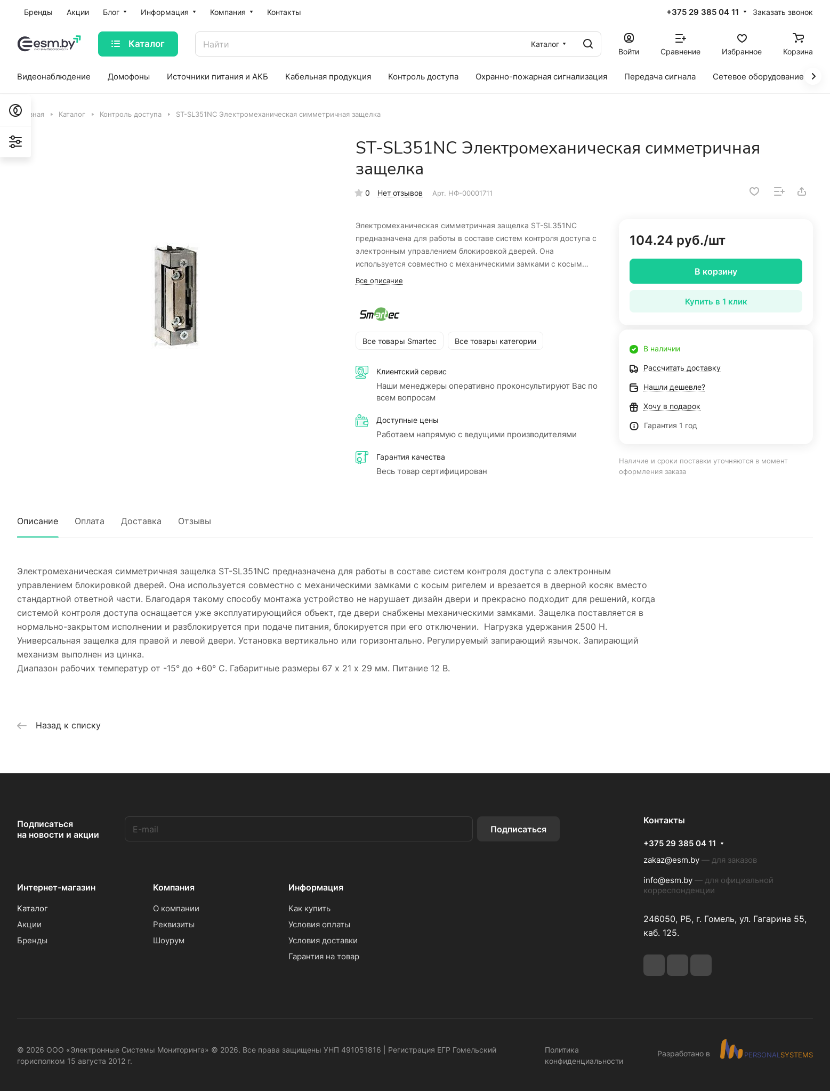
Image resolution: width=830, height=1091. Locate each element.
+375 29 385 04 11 (702, 12)
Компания (174, 887)
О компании (176, 908)
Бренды (32, 940)
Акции (29, 924)
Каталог (32, 908)
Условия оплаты (319, 924)
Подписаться (518, 829)
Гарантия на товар (323, 956)
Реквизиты (174, 924)
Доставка (141, 521)
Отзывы (194, 521)
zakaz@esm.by (671, 860)
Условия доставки (323, 940)
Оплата (89, 521)
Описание (37, 521)
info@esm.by (667, 880)
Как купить (309, 908)
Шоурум (168, 940)
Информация (315, 887)
